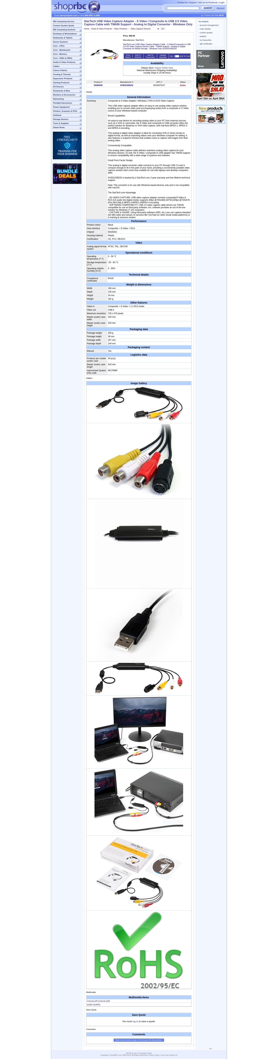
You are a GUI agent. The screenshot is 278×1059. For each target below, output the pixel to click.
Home (86, 29)
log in (135, 1021)
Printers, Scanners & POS (65, 111)
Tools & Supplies (61, 123)
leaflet (93, 1004)
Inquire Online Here (164, 68)
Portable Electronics (62, 103)
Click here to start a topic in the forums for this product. (139, 1040)
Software (57, 115)
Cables (56, 66)
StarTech (140, 40)
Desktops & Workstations (65, 34)
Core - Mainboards (61, 50)
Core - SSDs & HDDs (62, 58)
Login (221, 2)
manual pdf (98, 1001)
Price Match (128, 56)
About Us (173, 1055)
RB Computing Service (63, 21)
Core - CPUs (59, 46)
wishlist (202, 36)
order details (205, 29)
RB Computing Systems (64, 30)
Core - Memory (60, 54)
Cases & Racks (60, 70)
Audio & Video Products (64, 62)
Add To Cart (185, 56)
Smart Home (59, 127)
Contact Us (182, 2)
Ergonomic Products (62, 78)
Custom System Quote (63, 25)
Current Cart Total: (214, 15)
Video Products (120, 29)
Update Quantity (163, 56)
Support (193, 2)
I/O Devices (58, 87)
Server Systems (60, 42)
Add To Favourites (150, 56)
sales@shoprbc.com (68, 15)
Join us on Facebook (208, 2)
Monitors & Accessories (64, 95)
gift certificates (205, 44)
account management (209, 25)
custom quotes (206, 33)
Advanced (220, 8)
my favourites (205, 40)
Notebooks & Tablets (63, 38)
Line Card (165, 1055)
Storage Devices (60, 119)
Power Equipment (61, 107)
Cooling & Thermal (62, 74)
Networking (58, 99)
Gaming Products (61, 83)
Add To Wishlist (138, 56)
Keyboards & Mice (61, 91)
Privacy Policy (154, 1055)
